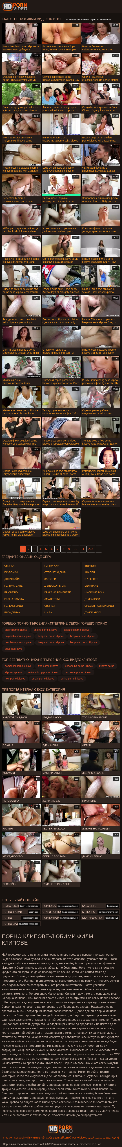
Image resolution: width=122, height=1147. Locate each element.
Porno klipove (79, 1137)
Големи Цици (13, 605)
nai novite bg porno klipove (43, 672)
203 (90, 548)
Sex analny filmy (23, 1137)
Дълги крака (93, 612)
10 (75, 548)
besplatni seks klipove (82, 636)
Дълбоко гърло (55, 585)
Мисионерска (94, 592)
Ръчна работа (14, 599)
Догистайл (11, 579)
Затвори (50, 579)
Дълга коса (92, 599)
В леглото (91, 579)
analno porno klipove (45, 629)
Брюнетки (11, 592)
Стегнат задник (55, 572)
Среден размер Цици (99, 605)
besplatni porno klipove (51, 636)
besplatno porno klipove (18, 642)
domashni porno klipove (18, 665)
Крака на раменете (57, 592)
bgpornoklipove (13, 648)
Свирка (9, 565)
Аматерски (52, 599)
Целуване (91, 585)
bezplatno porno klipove (83, 642)
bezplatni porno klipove (51, 642)
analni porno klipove (16, 629)
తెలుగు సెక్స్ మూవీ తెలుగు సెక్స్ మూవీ (52, 1137)
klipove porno (106, 665)
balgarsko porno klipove (18, 636)
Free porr (8, 1137)
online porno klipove (72, 678)
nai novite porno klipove (78, 672)
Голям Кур (51, 565)
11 (82, 548)
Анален (90, 572)
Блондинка (12, 612)
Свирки (49, 605)
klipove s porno (13, 672)
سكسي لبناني (95, 1137)
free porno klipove (48, 665)
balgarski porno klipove (76, 629)
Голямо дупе (13, 585)
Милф (48, 612)
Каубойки (11, 572)
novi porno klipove (15, 678)
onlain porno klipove (43, 678)
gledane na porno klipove (79, 665)
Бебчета (90, 565)
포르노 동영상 (111, 1137)
